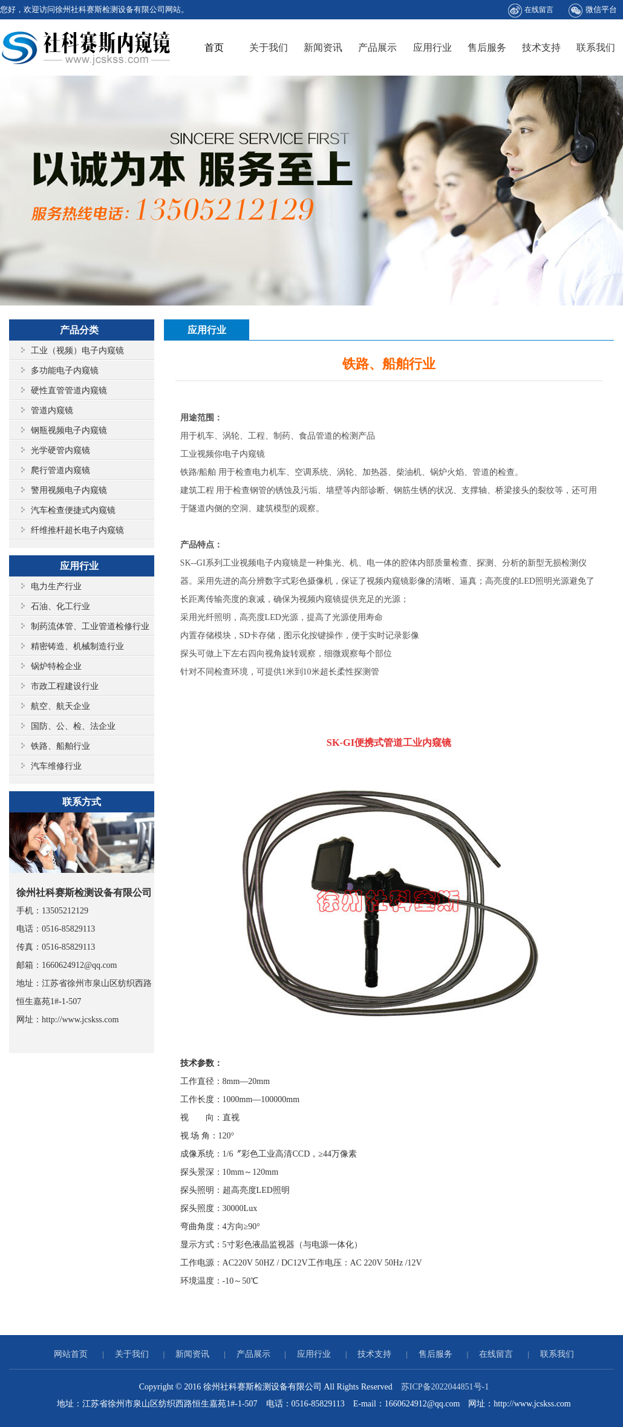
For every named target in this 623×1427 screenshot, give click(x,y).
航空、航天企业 (60, 706)
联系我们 (595, 47)
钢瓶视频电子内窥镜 (69, 430)
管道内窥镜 (52, 410)
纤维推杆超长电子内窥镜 (77, 530)
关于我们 (268, 47)
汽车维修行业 (56, 766)
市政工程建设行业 (65, 686)
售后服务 (487, 47)
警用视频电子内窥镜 (69, 490)
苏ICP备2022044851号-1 (445, 1386)
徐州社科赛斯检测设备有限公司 (86, 47)
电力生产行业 (56, 586)
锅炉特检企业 (56, 666)
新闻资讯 (323, 47)
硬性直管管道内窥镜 (69, 390)
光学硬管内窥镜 (60, 450)
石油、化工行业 (60, 606)
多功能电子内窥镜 (65, 370)
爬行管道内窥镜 (60, 470)
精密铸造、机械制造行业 (77, 646)
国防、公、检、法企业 (73, 726)
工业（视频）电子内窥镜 (77, 350)
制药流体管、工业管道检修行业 (90, 626)
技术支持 (541, 47)
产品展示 (377, 47)
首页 (214, 47)
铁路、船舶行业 (60, 746)
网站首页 (71, 1354)
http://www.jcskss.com (80, 1019)
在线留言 (530, 10)
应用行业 (432, 47)
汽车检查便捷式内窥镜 (73, 510)
